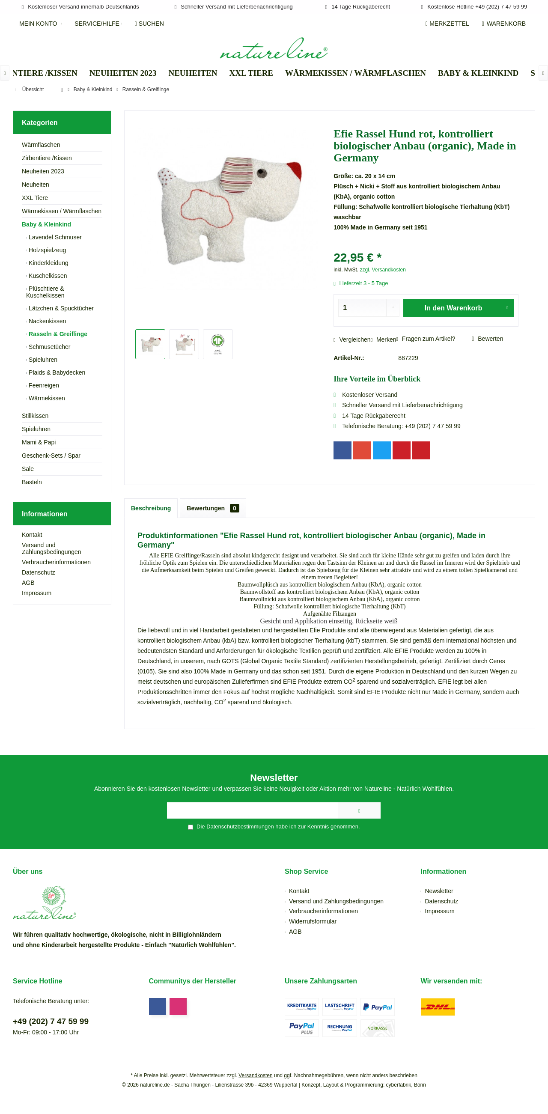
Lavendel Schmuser (54, 237)
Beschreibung (151, 508)
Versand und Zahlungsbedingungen (51, 548)
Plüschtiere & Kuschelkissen (45, 292)
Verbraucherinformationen (56, 562)
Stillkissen (35, 415)
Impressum (36, 593)
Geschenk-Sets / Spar (51, 455)
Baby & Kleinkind (46, 224)
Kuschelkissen (47, 275)
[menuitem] (505, 23)
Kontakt (32, 534)
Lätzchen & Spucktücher (60, 308)
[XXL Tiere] (251, 73)
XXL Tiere (35, 197)
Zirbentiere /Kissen (47, 158)
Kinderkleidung (47, 262)
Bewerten (487, 338)
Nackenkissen (46, 321)
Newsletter (439, 891)
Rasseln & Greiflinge (57, 334)
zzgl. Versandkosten (383, 270)
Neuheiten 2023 (43, 171)
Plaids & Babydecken (56, 372)
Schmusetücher (48, 346)
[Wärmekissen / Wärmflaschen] (355, 73)
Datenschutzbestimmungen (240, 826)
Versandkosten (255, 1075)
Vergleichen (352, 339)
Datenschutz (38, 572)
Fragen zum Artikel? (426, 338)
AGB (28, 582)
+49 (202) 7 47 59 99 (51, 1021)
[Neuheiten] (192, 73)
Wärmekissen (46, 398)
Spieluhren (42, 359)
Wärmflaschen (41, 144)
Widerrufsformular (313, 921)
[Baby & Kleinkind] (478, 73)
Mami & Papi (39, 442)
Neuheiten (35, 184)
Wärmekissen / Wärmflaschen (61, 211)
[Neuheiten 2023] (123, 73)
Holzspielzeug (46, 250)
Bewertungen (213, 508)
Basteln (32, 482)
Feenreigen (43, 385)
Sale (28, 468)
